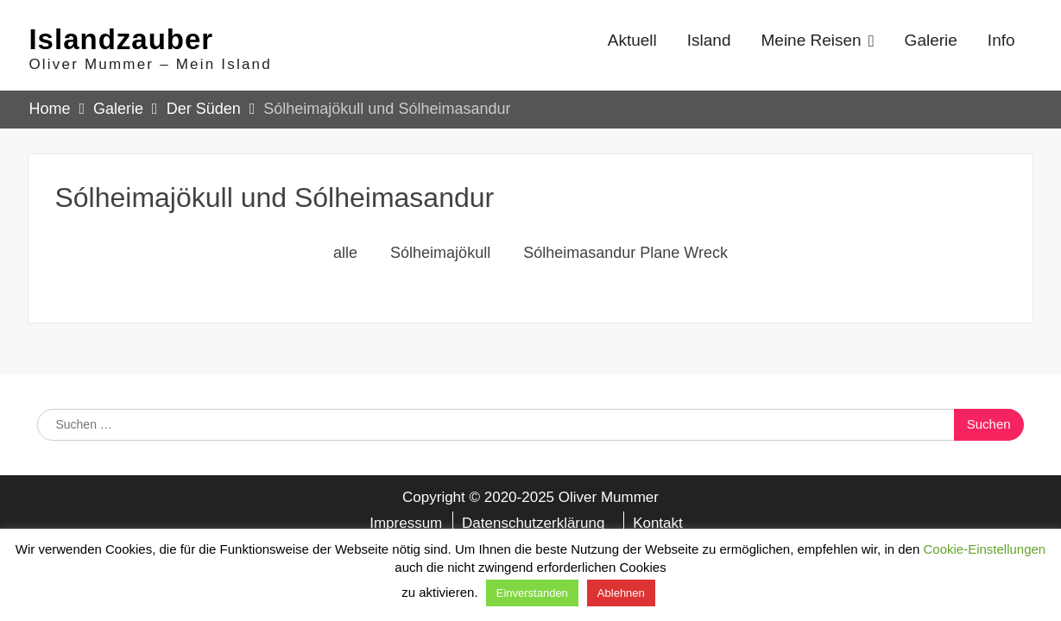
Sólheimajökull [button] (440, 256)
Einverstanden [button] (532, 592)
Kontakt (658, 526)
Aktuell (632, 42)
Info (1001, 42)
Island (709, 42)
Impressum (405, 525)
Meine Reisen (811, 42)
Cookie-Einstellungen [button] (984, 549)
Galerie (931, 42)
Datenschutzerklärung (533, 526)
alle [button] (345, 256)
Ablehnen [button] (621, 592)
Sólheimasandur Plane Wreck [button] (625, 256)
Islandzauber (120, 41)
